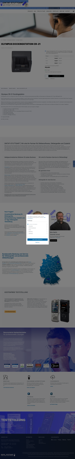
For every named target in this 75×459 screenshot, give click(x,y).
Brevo (30, 229)
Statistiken (31, 226)
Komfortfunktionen (32, 227)
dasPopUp (31, 233)
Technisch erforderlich (33, 224)
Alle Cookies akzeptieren (37, 239)
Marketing (31, 231)
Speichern (38, 242)
